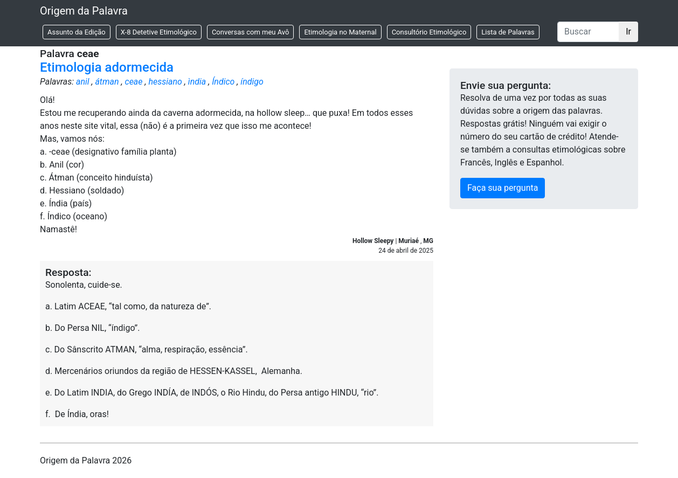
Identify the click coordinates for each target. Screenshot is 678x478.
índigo (252, 82)
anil (82, 82)
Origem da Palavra (84, 10)
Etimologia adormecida (107, 67)
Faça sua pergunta (502, 188)
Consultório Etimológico (429, 32)
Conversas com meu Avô (250, 32)
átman (107, 82)
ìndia (197, 82)
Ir (628, 31)
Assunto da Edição (76, 32)
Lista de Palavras (507, 32)
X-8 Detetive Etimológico (159, 32)
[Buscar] (588, 32)
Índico (223, 82)
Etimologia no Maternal (340, 32)
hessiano (165, 82)
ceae (134, 82)
